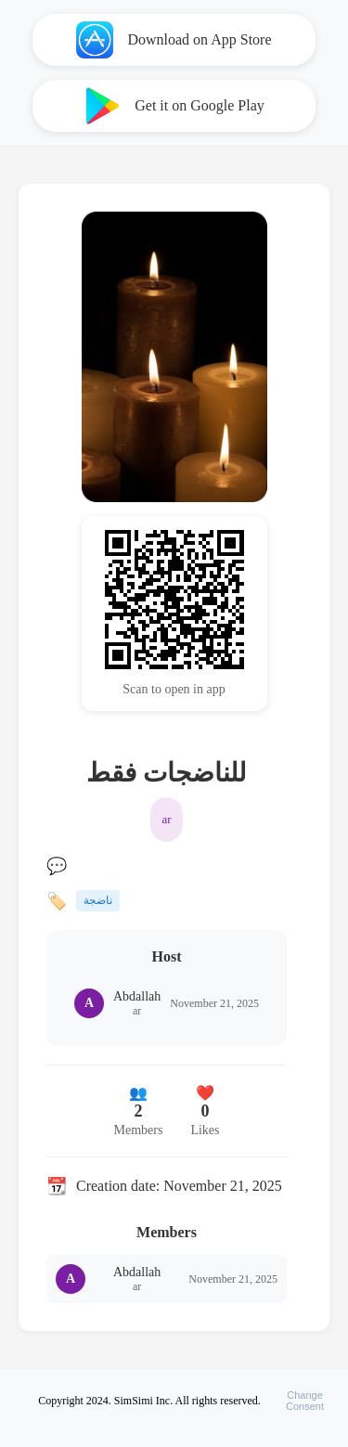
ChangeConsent (305, 1400)
